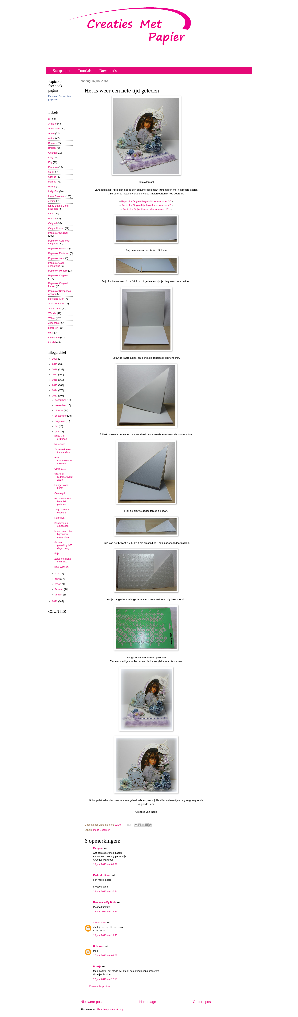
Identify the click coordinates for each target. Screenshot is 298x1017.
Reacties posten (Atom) (110, 1009)
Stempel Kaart (56, 303)
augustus (60, 421)
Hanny (51, 186)
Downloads (108, 71)
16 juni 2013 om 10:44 (105, 891)
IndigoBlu (53, 191)
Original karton (56, 228)
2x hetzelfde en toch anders (62, 451)
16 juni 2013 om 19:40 (105, 935)
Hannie (52, 181)
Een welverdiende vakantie (63, 460)
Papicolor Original (58, 232)
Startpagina (61, 71)
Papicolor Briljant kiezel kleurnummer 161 (146, 209)
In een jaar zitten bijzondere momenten (63, 534)
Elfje (56, 553)
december (61, 400)
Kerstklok (59, 517)
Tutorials (85, 71)
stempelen (53, 337)
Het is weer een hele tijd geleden (62, 501)
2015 (55, 385)
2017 (55, 374)
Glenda (52, 176)
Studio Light (54, 308)
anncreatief (99, 922)
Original (52, 223)
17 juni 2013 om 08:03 (105, 955)
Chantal (52, 152)
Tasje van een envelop (61, 511)
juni (57, 431)
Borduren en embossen (61, 524)
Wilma (51, 318)
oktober (59, 410)
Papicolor (52, 96)
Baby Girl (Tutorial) (60, 437)
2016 (55, 379)
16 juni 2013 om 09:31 (105, 864)
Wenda (52, 313)
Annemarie (54, 128)
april (57, 578)
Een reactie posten (99, 986)
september (61, 415)
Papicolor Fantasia (58, 248)
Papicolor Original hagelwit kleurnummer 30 (146, 201)
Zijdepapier (54, 322)
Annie (51, 133)
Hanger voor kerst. (61, 486)
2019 (55, 364)
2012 (55, 601)
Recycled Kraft (56, 298)
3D (49, 119)
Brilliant (52, 147)
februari (59, 589)
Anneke (52, 123)
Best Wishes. (61, 566)
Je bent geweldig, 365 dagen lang (63, 545)
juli (57, 426)
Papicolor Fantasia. (58, 253)
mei (57, 573)
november (61, 405)
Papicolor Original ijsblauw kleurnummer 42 (146, 205)
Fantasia (53, 167)
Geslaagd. (60, 493)
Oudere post (202, 1002)
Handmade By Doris (104, 902)
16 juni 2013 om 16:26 (105, 911)
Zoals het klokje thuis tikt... (62, 560)
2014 (55, 390)
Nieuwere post (91, 1002)
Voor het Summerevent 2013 (63, 476)
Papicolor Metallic (57, 270)
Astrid (51, 138)
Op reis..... (60, 468)
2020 (55, 358)
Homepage (147, 1002)
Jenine (51, 201)
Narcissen (59, 444)
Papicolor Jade (56, 258)
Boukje (97, 966)
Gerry (51, 172)
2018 (55, 369)
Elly (50, 162)
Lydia (51, 213)
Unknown (98, 946)
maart (58, 584)
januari (59, 594)
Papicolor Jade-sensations (56, 264)
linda (50, 332)
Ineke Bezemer (101, 829)
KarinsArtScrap (102, 875)
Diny (50, 157)
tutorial (52, 342)
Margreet (98, 848)
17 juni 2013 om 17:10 (105, 979)
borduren (53, 327)
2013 (55, 395)
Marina (52, 218)
